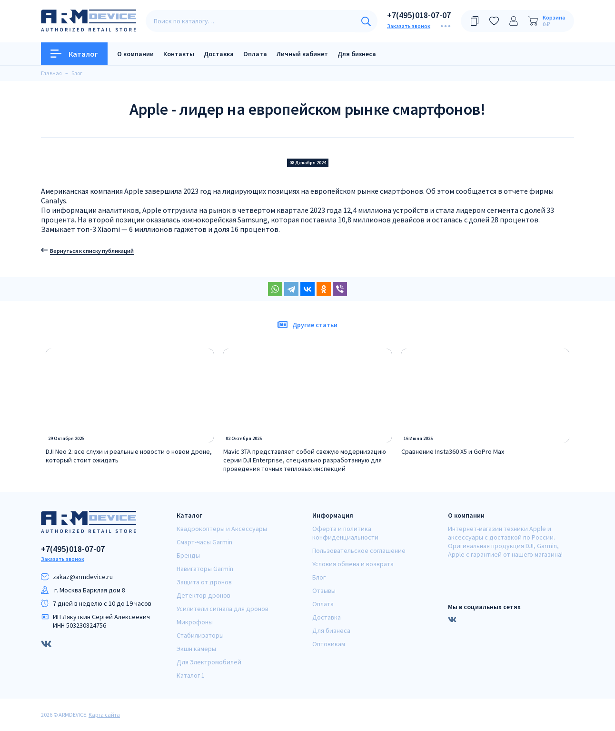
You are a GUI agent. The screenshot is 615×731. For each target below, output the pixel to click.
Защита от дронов (204, 582)
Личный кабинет (302, 54)
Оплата (255, 54)
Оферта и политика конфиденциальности (345, 532)
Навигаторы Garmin (205, 568)
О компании (135, 54)
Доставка (219, 54)
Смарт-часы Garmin (204, 542)
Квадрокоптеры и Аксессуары (222, 528)
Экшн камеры (196, 648)
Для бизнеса (356, 54)
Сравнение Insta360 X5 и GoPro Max (452, 451)
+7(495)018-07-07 (419, 15)
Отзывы (324, 590)
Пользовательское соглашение (359, 550)
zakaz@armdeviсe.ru (83, 576)
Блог (319, 577)
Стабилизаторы (200, 635)
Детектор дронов (203, 595)
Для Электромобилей (209, 662)
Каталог (74, 53)
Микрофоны (195, 622)
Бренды (188, 555)
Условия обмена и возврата (353, 564)
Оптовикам (328, 644)
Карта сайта (104, 714)
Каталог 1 (191, 675)
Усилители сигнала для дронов (222, 608)
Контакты (178, 54)
